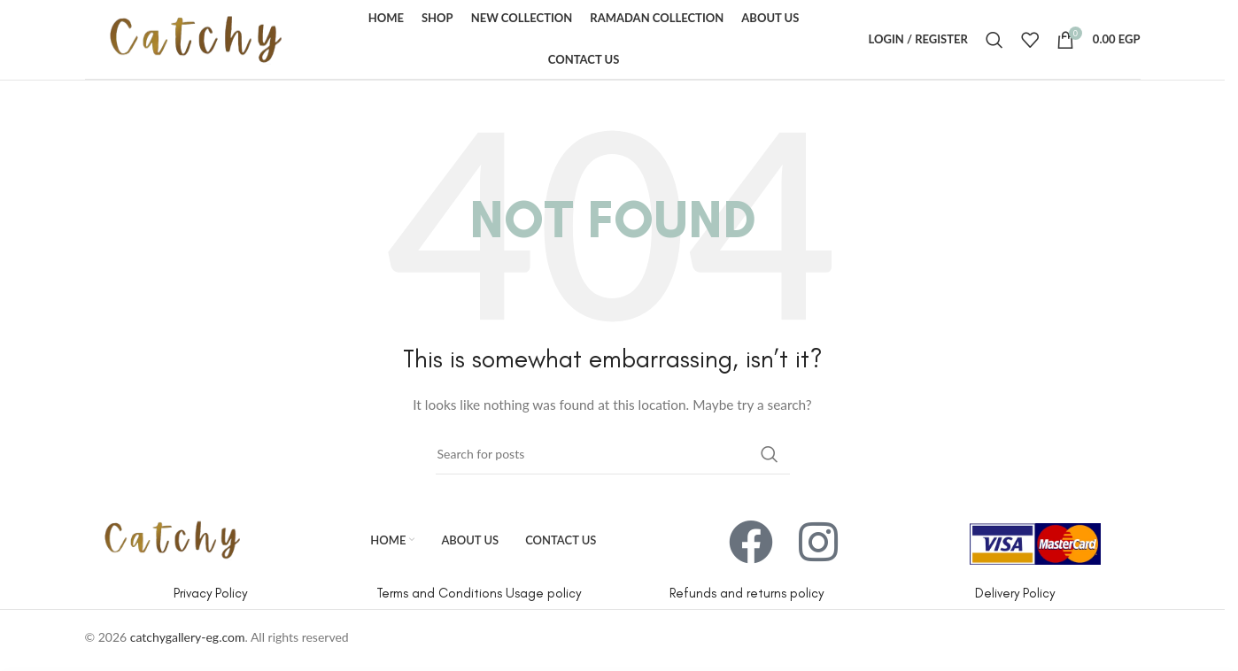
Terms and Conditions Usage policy (478, 593)
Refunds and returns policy (746, 593)
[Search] (994, 40)
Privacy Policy (210, 593)
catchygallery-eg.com (187, 636)
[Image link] (172, 537)
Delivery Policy (1015, 593)
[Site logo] (195, 37)
